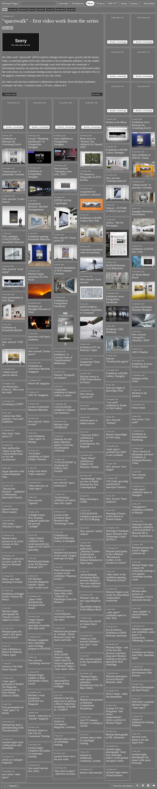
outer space (13, 9)
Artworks (63, 3)
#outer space (8, 28)
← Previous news (9, 94)
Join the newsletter (123, 785)
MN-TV (112, 3)
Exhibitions (78, 3)
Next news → (97, 94)
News (90, 3)
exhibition (40, 9)
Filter (5, 9)
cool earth (50, 9)
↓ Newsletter (148, 3)
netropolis (71, 9)
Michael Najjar (10, 3)
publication (24, 9)
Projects (101, 3)
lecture (32, 9)
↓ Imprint (12, 785)
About (123, 3)
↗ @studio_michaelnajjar (117, 42)
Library (134, 3)
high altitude (60, 9)
